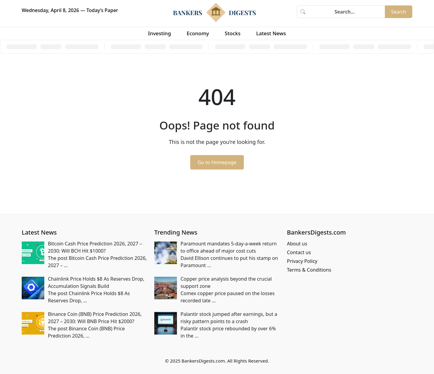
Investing (159, 33)
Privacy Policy (302, 261)
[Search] (347, 11)
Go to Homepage (217, 162)
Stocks (233, 33)
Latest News (271, 33)
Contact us (299, 252)
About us (297, 243)
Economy (198, 33)
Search (398, 11)
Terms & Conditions (309, 269)
